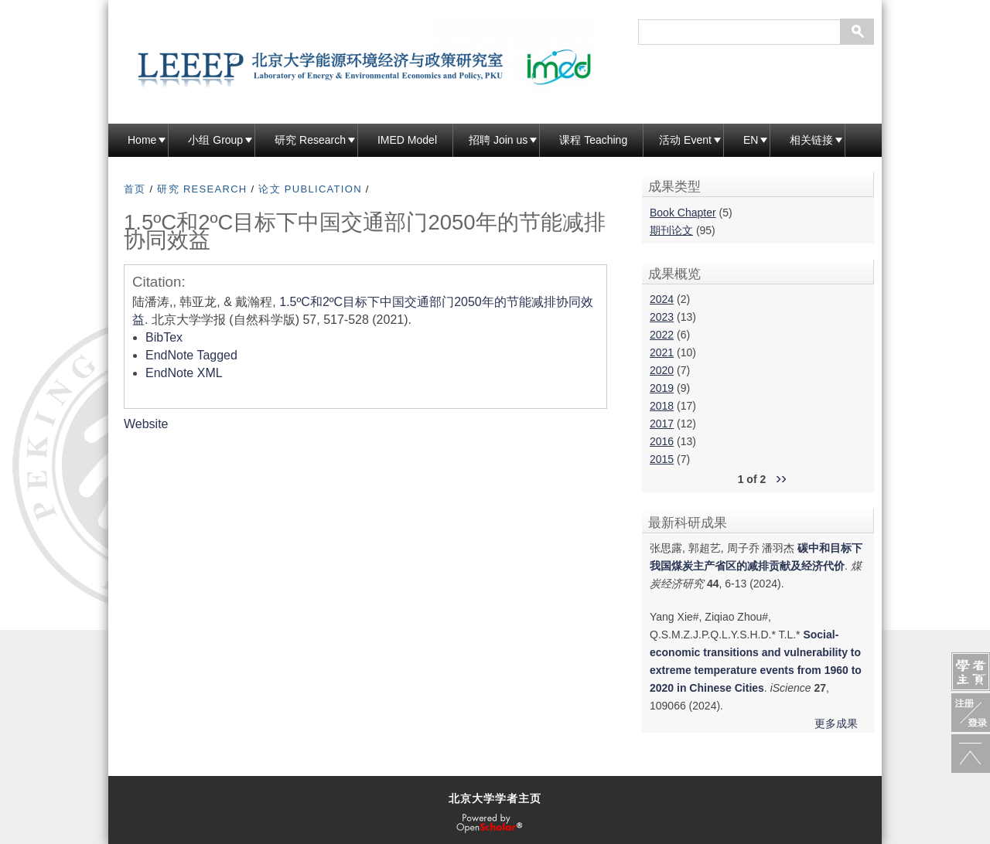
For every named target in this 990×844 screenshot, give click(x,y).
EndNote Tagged (191, 355)
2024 (662, 299)
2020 (662, 370)
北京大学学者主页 (495, 798)
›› (781, 477)
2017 (662, 423)
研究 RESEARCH (202, 189)
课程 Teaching (593, 140)
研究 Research (310, 140)
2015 (662, 459)
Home (142, 140)
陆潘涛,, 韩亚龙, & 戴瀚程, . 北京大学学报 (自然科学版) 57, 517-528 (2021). (362, 310)
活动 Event (685, 140)
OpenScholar (489, 824)
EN (750, 140)
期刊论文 (671, 230)
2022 (662, 334)
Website (146, 424)
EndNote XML (184, 372)
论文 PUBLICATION (310, 189)
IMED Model (407, 140)
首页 (135, 189)
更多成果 (836, 723)
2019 (662, 388)
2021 (662, 352)
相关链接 (811, 140)
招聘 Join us (498, 140)
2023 (662, 317)
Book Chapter (683, 212)
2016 (662, 441)
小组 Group (215, 140)
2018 (662, 406)
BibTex (164, 337)
